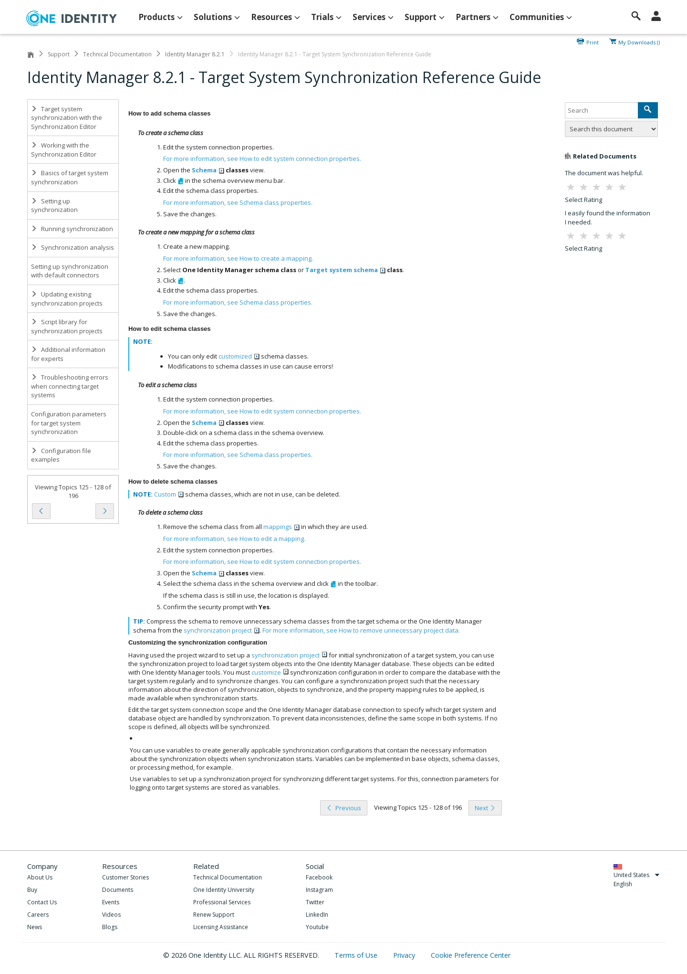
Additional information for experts (68, 354)
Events (110, 902)
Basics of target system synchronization (69, 177)
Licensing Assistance (220, 927)
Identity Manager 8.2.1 (195, 54)
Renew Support (213, 914)
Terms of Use (356, 955)
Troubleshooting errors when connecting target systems (69, 386)
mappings (281, 526)
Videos (111, 914)
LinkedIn (317, 914)
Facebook (319, 877)
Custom (169, 494)
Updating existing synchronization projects (67, 298)
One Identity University (223, 890)
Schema (208, 170)
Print (592, 41)
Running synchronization (72, 228)
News (34, 927)
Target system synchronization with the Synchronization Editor (66, 118)
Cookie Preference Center (470, 955)
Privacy (405, 955)
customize (270, 672)
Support (59, 54)
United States (637, 875)
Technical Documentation (117, 54)
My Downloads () (639, 41)
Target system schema (345, 269)
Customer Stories (125, 877)
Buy (32, 890)
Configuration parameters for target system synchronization (68, 423)
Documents (117, 890)
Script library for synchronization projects (67, 326)
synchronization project (222, 630)
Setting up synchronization (54, 205)
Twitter (315, 902)
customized (239, 356)
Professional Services (221, 902)
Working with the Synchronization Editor (63, 150)
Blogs (109, 927)
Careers (38, 914)
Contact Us (42, 902)
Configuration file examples (61, 455)
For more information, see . (262, 158)
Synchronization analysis (72, 247)
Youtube (317, 927)
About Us (39, 877)
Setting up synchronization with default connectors (69, 271)
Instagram (319, 890)
